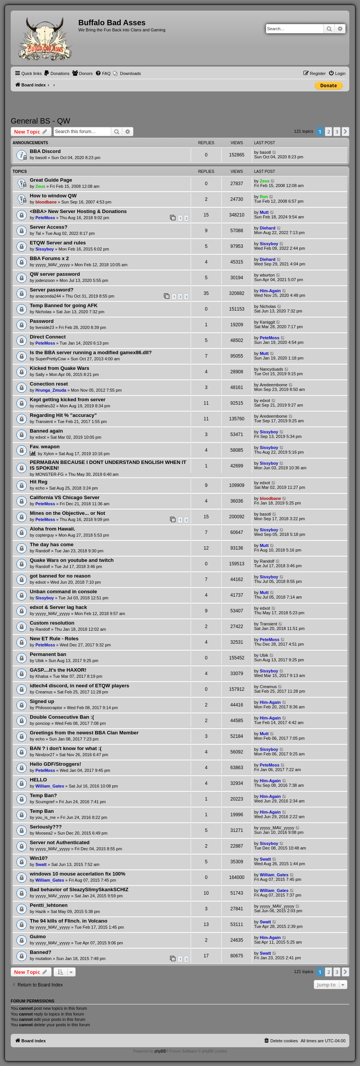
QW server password (55, 274)
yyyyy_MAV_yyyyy (53, 264)
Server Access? (49, 227)
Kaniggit (267, 322)
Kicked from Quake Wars (59, 368)
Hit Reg (38, 482)
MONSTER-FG (50, 474)
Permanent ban (48, 654)
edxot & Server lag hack (58, 607)
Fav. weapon (45, 446)
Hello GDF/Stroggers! (55, 764)
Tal (38, 233)
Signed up (42, 701)
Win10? (39, 858)
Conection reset (49, 384)
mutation (44, 958)
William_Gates (50, 786)
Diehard (268, 228)
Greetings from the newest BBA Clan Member (84, 733)
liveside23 (45, 327)
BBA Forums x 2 (49, 258)
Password (42, 321)
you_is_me (46, 817)
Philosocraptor (49, 707)
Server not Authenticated (59, 842)
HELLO (38, 780)
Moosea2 (44, 833)
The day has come (51, 544)
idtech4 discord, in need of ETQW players (79, 685)
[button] (345, 131)
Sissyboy (45, 249)
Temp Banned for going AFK (63, 305)
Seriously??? (46, 827)
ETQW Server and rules (58, 243)
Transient (44, 421)
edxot (265, 400)
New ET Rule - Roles (54, 638)
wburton (267, 275)
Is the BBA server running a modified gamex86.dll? (91, 352)
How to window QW (53, 196)
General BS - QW (40, 121)
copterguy (45, 535)
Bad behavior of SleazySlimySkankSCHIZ (79, 889)
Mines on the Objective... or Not (67, 513)
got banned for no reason (60, 576)
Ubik (40, 660)
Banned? (40, 952)
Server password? (51, 290)
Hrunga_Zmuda (51, 390)
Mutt (264, 212)
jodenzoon (45, 280)
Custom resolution (52, 623)
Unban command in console (63, 591)
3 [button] (337, 131)
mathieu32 (45, 406)
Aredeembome (273, 384)
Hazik (41, 911)
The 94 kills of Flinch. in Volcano (68, 921)
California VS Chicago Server (65, 497)
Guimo (38, 936)
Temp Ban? (43, 795)
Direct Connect (48, 337)
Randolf (43, 550)
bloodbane (46, 202)
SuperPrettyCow (51, 358)
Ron (264, 196)
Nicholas (44, 311)
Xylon (49, 453)
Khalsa (42, 676)
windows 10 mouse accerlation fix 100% (77, 874)
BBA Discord (45, 151)
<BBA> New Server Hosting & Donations (78, 211)
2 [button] (328, 131)
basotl (41, 157)
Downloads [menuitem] (130, 73)
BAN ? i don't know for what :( (66, 748)
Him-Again (270, 290)
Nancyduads (271, 369)
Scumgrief (45, 801)
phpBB (160, 1051)
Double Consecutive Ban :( (62, 717)
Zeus (40, 186)
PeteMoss (45, 217)
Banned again (46, 431)
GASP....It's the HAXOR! (58, 670)
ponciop (43, 723)
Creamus (44, 692)
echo (40, 488)
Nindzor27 (45, 754)
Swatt (41, 864)
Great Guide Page (51, 180)
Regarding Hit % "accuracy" (63, 415)
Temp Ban (42, 811)
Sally (40, 374)
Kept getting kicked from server (67, 399)
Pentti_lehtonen (49, 905)
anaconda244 (48, 296)
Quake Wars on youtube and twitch (72, 560)
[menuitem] (57, 73)
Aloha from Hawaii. (52, 529)
